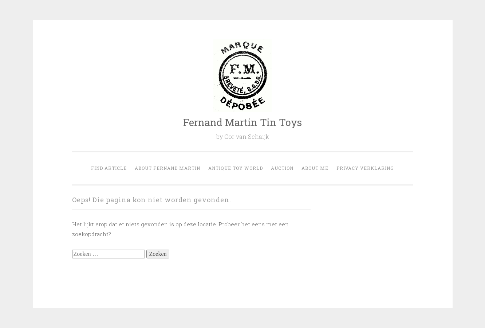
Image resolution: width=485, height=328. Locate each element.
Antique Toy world (235, 168)
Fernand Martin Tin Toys (242, 122)
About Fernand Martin (167, 168)
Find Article (109, 168)
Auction (282, 168)
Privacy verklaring (365, 168)
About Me (314, 168)
